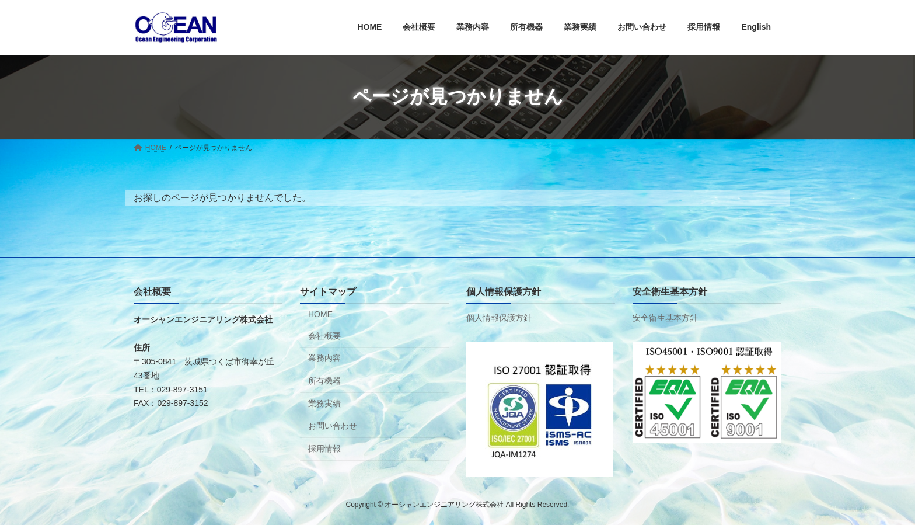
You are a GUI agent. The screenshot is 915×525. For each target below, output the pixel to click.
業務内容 (324, 358)
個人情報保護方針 (499, 317)
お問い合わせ (332, 425)
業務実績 (324, 403)
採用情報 (324, 448)
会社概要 (324, 335)
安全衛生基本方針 (665, 317)
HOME (320, 314)
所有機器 (324, 380)
